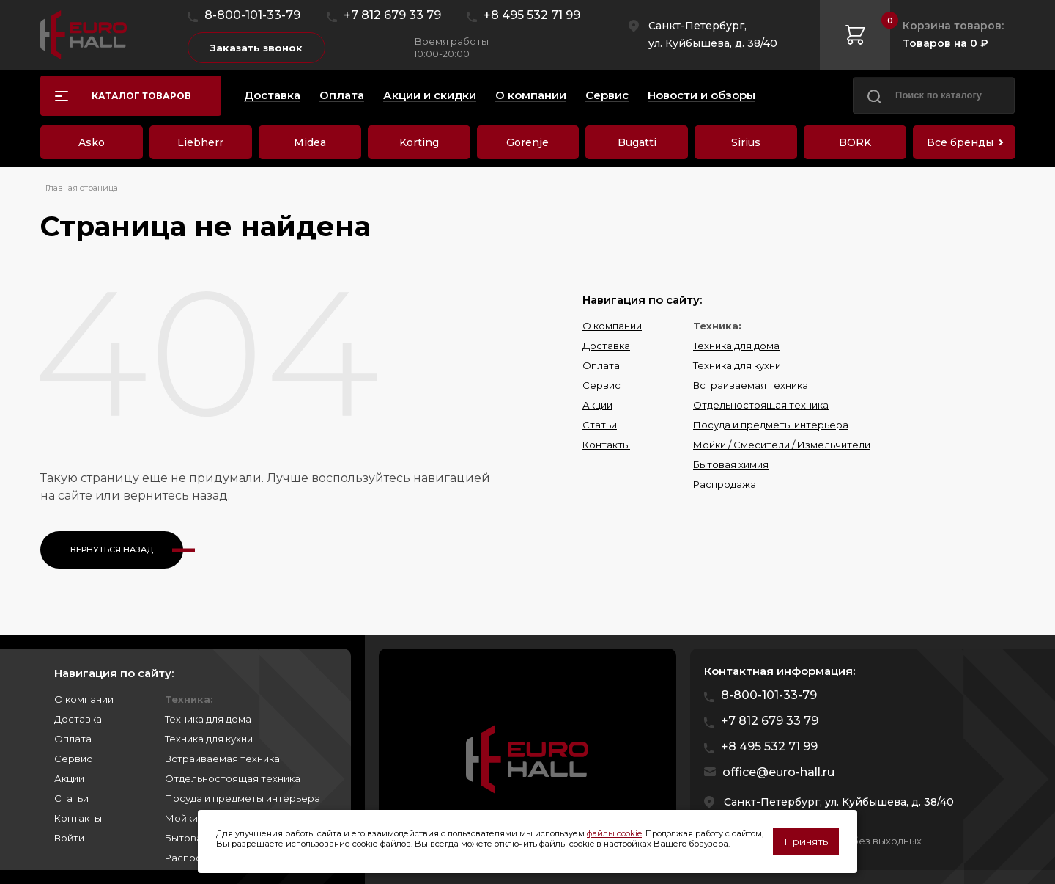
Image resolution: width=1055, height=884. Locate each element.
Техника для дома (736, 345)
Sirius (745, 142)
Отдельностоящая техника (761, 405)
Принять (806, 841)
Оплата (601, 365)
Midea (310, 142)
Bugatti (637, 142)
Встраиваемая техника (750, 385)
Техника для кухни (737, 365)
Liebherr (200, 142)
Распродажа (724, 484)
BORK (855, 142)
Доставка (606, 345)
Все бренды (960, 142)
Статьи (599, 425)
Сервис (601, 385)
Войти (69, 838)
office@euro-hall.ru (778, 772)
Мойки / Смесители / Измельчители (781, 444)
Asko (91, 142)
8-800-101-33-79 (252, 15)
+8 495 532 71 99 (532, 15)
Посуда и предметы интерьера (770, 425)
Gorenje (527, 142)
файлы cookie (614, 833)
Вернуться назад (111, 549)
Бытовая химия (731, 464)
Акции (597, 405)
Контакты (606, 444)
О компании (612, 326)
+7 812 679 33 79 (392, 15)
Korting (419, 142)
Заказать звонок (256, 48)
